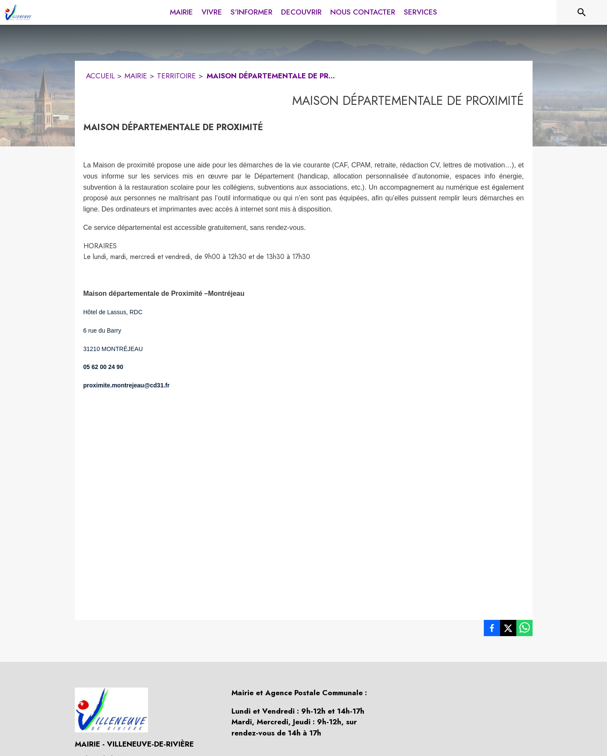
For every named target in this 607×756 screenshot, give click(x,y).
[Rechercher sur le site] (581, 12)
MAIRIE (135, 76)
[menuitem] (181, 10)
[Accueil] (18, 12)
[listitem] (492, 630)
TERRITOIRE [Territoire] (176, 76)
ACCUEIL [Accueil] (100, 76)
